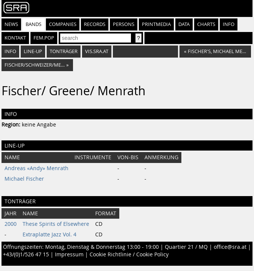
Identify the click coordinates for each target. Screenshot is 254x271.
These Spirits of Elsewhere (56, 224)
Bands (33, 24)
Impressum (69, 254)
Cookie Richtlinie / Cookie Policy (129, 254)
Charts (206, 24)
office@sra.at (230, 247)
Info (228, 24)
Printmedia (156, 24)
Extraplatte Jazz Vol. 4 (49, 234)
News (11, 24)
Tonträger (64, 51)
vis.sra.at (96, 51)
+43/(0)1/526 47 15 (26, 254)
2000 (11, 224)
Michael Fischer (24, 178)
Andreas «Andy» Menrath (36, 168)
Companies (62, 24)
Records (94, 24)
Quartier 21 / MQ (186, 247)
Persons (123, 24)
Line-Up (33, 51)
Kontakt (15, 38)
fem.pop (43, 38)
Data (184, 24)
